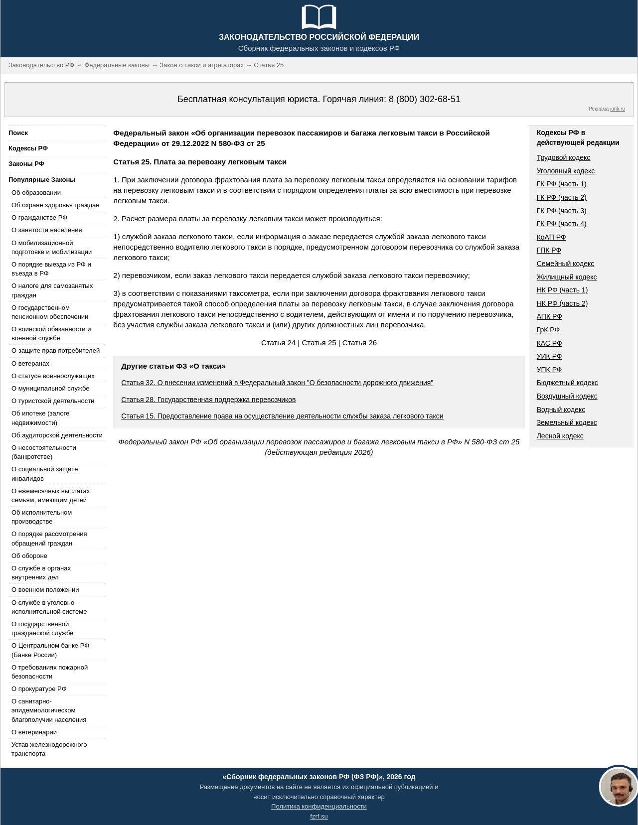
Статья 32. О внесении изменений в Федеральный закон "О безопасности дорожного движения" (277, 383)
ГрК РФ (548, 330)
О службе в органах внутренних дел (41, 572)
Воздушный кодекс (567, 396)
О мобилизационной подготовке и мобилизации (51, 247)
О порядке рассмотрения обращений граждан (49, 538)
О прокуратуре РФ (39, 688)
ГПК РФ (549, 250)
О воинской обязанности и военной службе (51, 333)
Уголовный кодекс (566, 171)
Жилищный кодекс (567, 277)
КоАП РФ (551, 237)
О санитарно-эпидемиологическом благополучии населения (48, 710)
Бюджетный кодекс (567, 383)
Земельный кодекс (567, 422)
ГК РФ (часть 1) (562, 184)
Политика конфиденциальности (319, 806)
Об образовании (36, 192)
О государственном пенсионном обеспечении (49, 312)
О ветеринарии (34, 732)
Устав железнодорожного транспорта (49, 749)
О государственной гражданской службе (42, 628)
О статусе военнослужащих (53, 376)
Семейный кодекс (566, 264)
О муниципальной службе (50, 388)
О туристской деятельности (52, 401)
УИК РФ (549, 356)
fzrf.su (318, 816)
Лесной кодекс (560, 436)
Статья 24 (278, 342)
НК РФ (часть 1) (562, 290)
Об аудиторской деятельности (57, 435)
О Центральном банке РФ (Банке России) (50, 650)
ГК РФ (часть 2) (562, 197)
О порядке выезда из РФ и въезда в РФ (51, 269)
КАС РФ (549, 343)
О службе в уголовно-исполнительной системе (49, 607)
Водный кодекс (561, 409)
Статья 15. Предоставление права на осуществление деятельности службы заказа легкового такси (282, 416)
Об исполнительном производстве (41, 517)
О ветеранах (30, 363)
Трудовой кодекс (564, 157)
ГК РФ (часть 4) (562, 224)
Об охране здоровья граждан (55, 205)
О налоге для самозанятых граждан (52, 290)
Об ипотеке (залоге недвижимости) (40, 418)
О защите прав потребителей (55, 350)
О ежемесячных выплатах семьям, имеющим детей (50, 495)
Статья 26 (359, 342)
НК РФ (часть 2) (562, 303)
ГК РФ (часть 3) (562, 211)
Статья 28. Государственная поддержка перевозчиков (208, 400)
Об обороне (29, 555)
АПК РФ (549, 316)
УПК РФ (549, 370)
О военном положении (45, 589)
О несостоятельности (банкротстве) (43, 452)
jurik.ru (617, 109)
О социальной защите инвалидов (44, 473)
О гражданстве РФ (39, 217)
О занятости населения (46, 230)
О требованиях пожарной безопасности (49, 672)
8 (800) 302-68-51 (425, 99)
